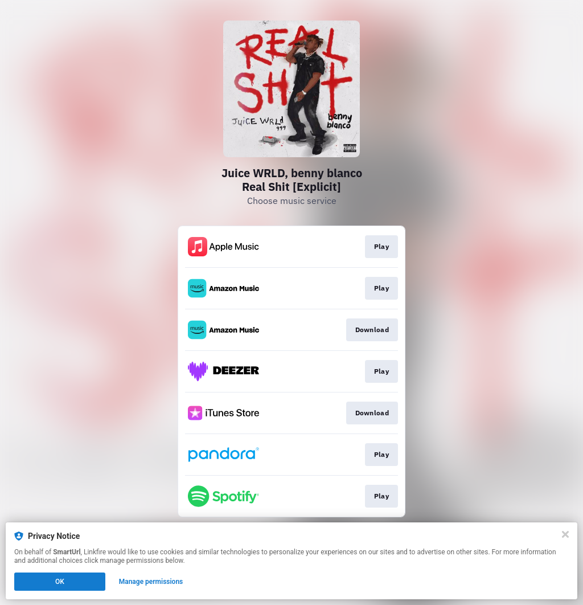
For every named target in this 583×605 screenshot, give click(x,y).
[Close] (565, 534)
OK (59, 582)
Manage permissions (151, 582)
